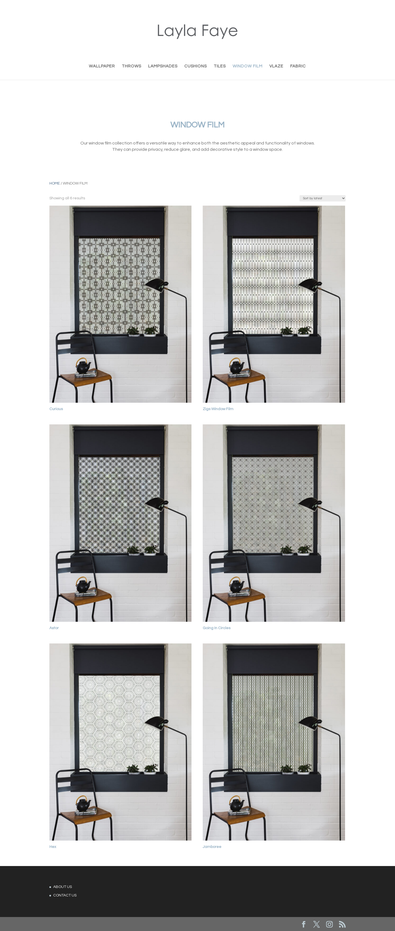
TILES (220, 66)
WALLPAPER (102, 66)
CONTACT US (65, 895)
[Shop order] (323, 198)
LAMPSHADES (162, 66)
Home (54, 183)
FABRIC (298, 66)
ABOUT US (62, 887)
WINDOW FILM (248, 66)
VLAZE (276, 66)
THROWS (131, 66)
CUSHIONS (195, 66)
